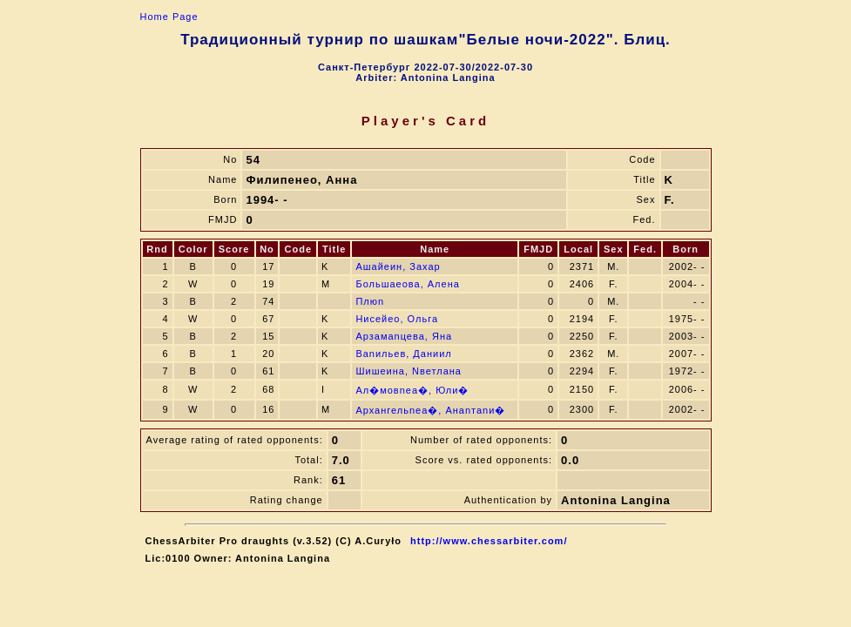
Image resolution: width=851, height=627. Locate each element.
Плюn (369, 301)
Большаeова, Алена (407, 284)
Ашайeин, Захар (397, 266)
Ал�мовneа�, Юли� (412, 390)
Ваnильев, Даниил (403, 353)
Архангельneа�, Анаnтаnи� (430, 410)
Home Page (169, 16)
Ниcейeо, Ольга (396, 319)
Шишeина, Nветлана (408, 371)
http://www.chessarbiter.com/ (488, 541)
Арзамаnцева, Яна (403, 336)
